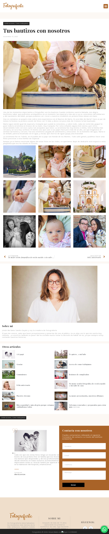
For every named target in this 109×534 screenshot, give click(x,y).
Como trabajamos (22, 23)
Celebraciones (9, 23)
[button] (106, 6)
